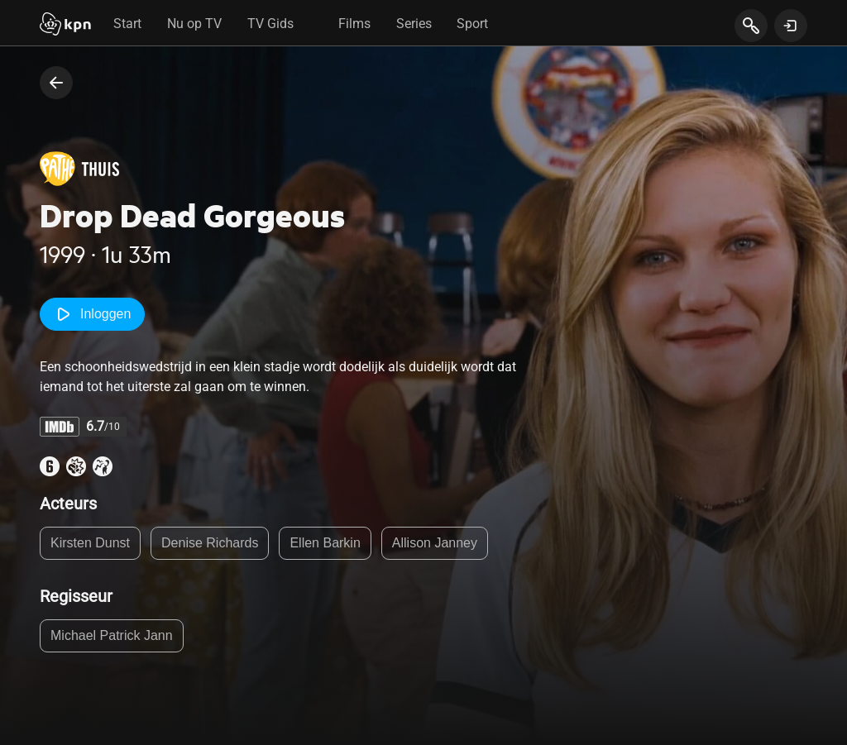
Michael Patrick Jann (111, 635)
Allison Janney (434, 543)
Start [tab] (127, 23)
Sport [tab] (472, 23)
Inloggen (92, 314)
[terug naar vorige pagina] (56, 82)
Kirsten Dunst (90, 543)
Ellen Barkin (325, 543)
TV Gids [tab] (270, 23)
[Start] (65, 25)
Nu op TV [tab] (194, 23)
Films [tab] (354, 23)
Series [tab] (414, 23)
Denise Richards (209, 543)
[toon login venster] (790, 25)
